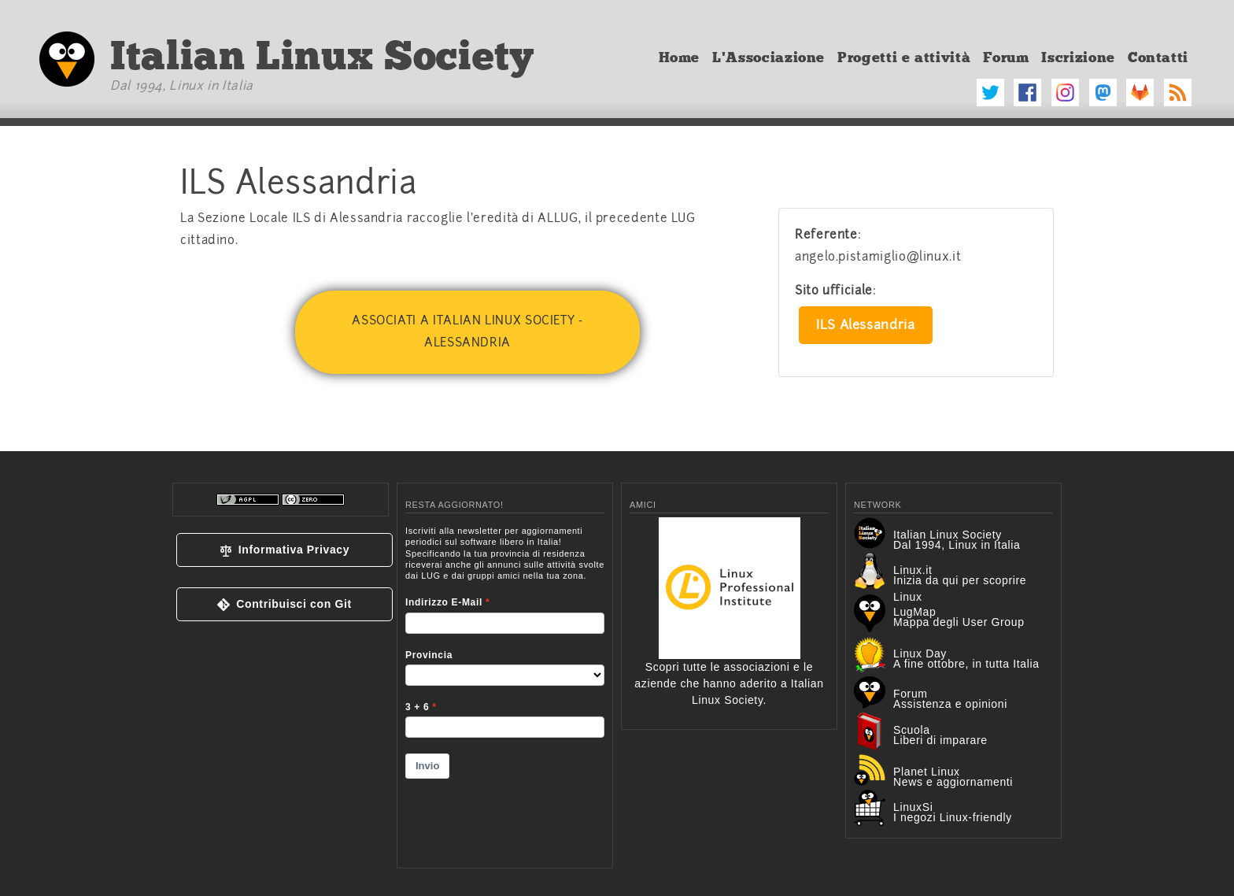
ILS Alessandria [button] (865, 325)
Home (679, 57)
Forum (1006, 57)
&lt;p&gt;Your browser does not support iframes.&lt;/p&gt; (504, 686)
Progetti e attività (903, 57)
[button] (284, 550)
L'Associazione (768, 57)
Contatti (1158, 57)
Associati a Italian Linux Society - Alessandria (467, 331)
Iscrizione (1077, 57)
